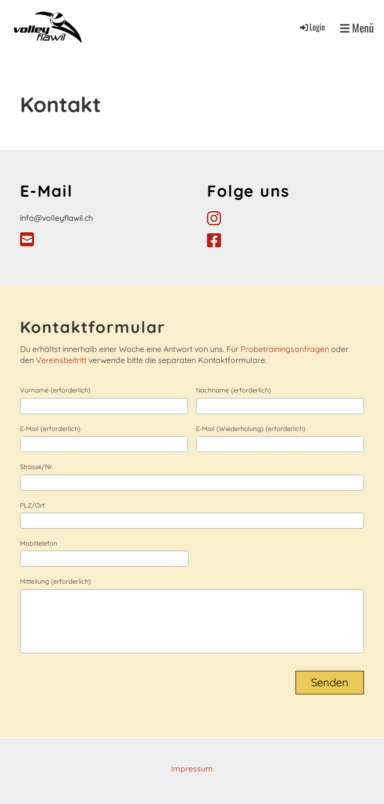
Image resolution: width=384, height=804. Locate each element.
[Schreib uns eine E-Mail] (27, 239)
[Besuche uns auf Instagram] (214, 218)
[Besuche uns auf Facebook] (214, 240)
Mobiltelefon (39, 543)
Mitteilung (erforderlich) (55, 581)
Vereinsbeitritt (62, 360)
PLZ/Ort (32, 505)
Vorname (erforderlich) (55, 390)
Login (311, 27)
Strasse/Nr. (36, 467)
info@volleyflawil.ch (56, 218)
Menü (357, 28)
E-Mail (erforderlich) (50, 429)
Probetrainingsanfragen (285, 349)
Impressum (192, 768)
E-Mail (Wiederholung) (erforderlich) (251, 429)
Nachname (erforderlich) (233, 390)
